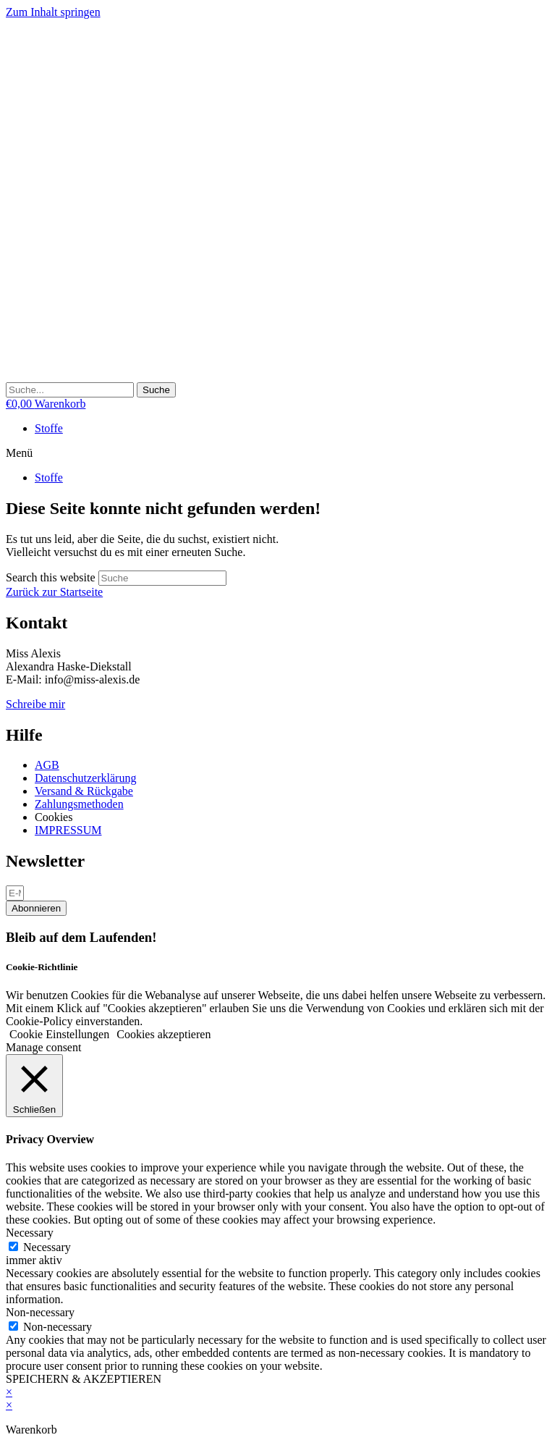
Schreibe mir (35, 704)
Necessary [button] (30, 1232)
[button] (276, 453)
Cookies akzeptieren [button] (163, 1034)
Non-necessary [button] (40, 1312)
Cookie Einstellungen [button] (59, 1034)
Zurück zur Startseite (54, 592)
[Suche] (156, 389)
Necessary (47, 1247)
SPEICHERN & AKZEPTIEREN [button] (83, 1379)
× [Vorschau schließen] (9, 1392)
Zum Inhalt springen (53, 12)
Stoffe (49, 428)
